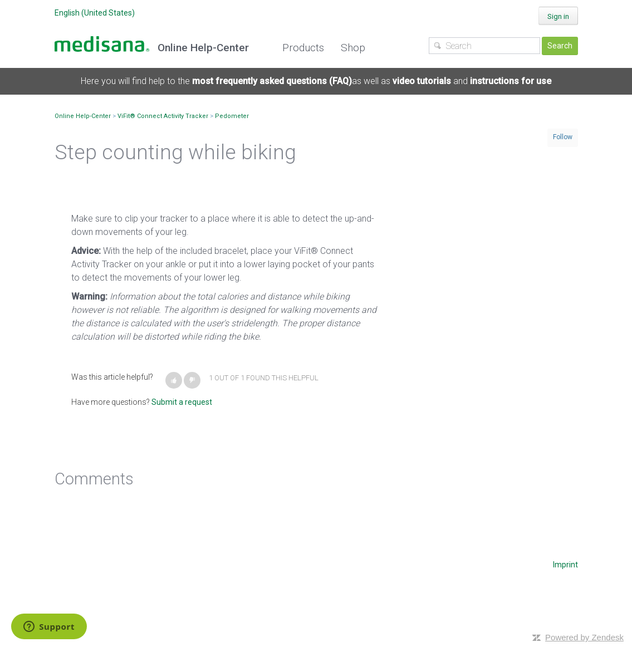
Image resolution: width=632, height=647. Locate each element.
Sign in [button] (558, 16)
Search (559, 45)
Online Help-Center (83, 116)
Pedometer (232, 116)
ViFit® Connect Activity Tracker (162, 116)
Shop (353, 47)
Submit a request (181, 402)
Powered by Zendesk (584, 637)
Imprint (565, 564)
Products (303, 47)
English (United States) (95, 12)
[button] (173, 380)
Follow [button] (562, 137)
